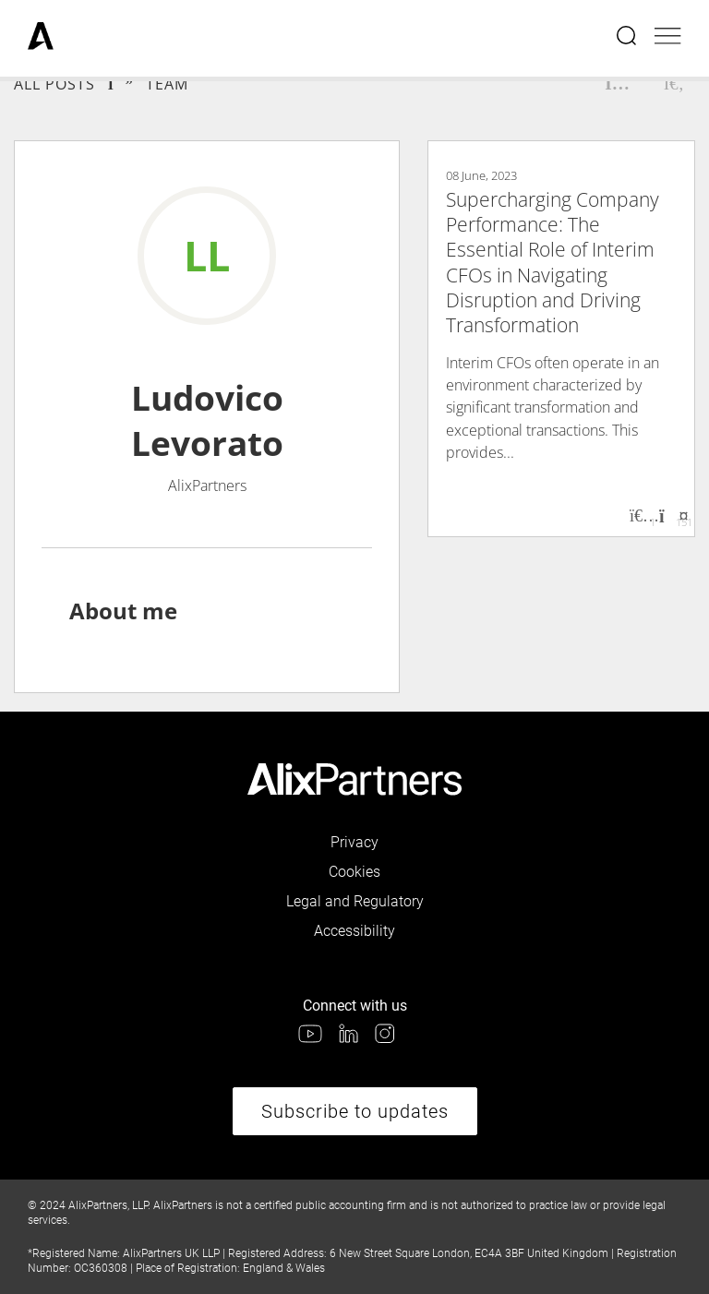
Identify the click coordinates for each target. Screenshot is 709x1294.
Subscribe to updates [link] (355, 1111)
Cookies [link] (354, 872)
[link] (41, 38)
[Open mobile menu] (668, 38)
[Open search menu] (628, 38)
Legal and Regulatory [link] (355, 901)
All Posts (54, 84)
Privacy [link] (354, 842)
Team (167, 84)
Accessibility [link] (354, 931)
